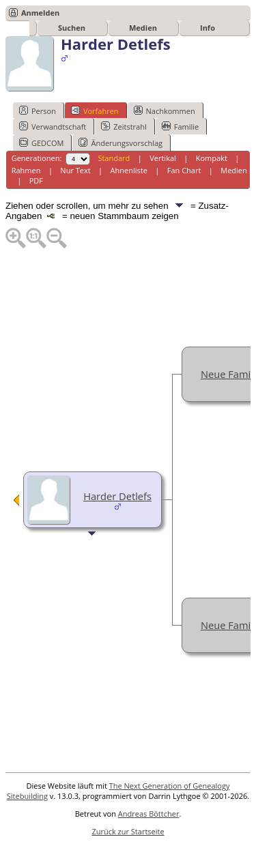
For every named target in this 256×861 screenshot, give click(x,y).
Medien (143, 28)
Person (37, 110)
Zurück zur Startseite (127, 831)
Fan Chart (184, 170)
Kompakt (211, 158)
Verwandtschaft (52, 126)
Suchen (71, 28)
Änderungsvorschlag (120, 142)
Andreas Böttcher (149, 813)
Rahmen (26, 170)
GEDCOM (41, 142)
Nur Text (75, 170)
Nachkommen (164, 110)
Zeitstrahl (123, 126)
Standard (114, 158)
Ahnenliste (129, 170)
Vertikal (163, 158)
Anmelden (40, 13)
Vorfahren (95, 110)
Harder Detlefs (117, 496)
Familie (180, 126)
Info (207, 28)
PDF (36, 180)
